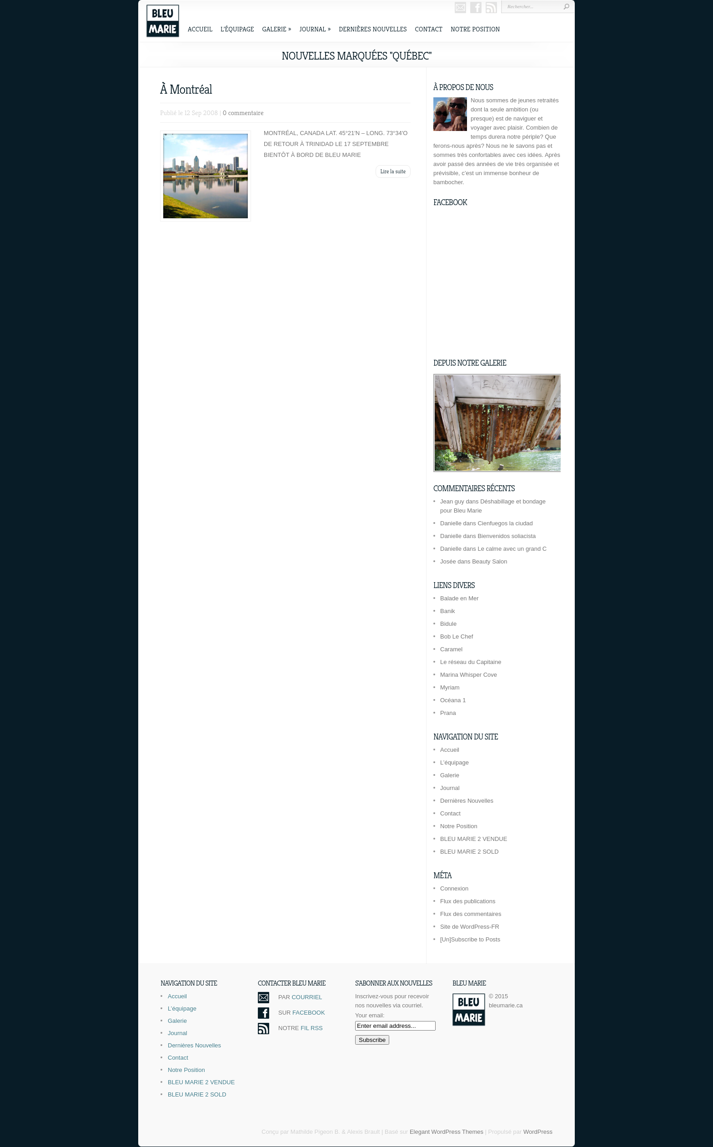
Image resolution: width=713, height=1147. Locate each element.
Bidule (448, 623)
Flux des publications (467, 901)
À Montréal (186, 89)
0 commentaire (243, 112)
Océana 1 (453, 700)
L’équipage (237, 29)
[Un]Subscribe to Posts (470, 939)
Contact (428, 29)
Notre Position (475, 29)
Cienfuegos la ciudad (504, 523)
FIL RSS (312, 1028)
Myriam (450, 687)
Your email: (370, 1015)
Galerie (276, 29)
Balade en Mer (459, 598)
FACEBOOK (308, 1012)
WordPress (537, 1131)
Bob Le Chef (456, 636)
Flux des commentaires (470, 914)
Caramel (451, 649)
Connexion (454, 888)
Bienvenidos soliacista (506, 536)
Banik (447, 611)
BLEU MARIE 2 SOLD (469, 851)
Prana (448, 712)
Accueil (200, 29)
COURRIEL (306, 997)
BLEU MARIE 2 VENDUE (473, 838)
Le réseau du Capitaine (470, 662)
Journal (315, 29)
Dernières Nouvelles (373, 29)
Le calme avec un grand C (512, 548)
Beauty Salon (489, 561)
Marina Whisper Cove (468, 674)
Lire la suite (393, 171)
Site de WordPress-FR (469, 926)
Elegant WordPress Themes (446, 1131)
